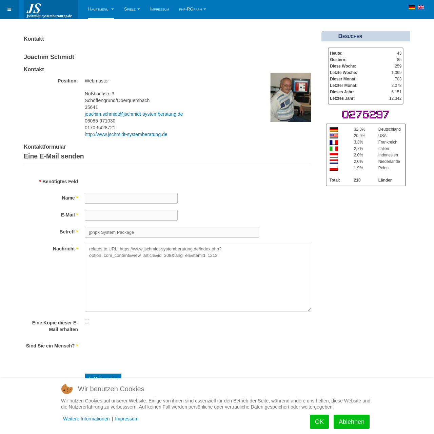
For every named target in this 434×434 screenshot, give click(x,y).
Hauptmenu (101, 9)
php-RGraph (192, 9)
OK (319, 421)
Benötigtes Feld (58, 181)
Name (70, 198)
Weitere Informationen (86, 418)
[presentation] (136, 354)
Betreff (69, 231)
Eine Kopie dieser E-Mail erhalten (55, 326)
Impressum (159, 9)
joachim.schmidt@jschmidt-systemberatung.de (134, 114)
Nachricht (65, 248)
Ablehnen (351, 421)
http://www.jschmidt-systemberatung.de (126, 134)
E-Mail (69, 215)
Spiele (132, 9)
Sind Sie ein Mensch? (52, 345)
